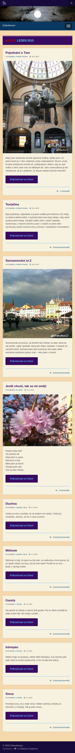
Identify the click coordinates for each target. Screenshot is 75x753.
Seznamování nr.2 (18, 260)
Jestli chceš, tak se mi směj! (25, 386)
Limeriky (19, 604)
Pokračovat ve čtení (21, 179)
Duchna (11, 503)
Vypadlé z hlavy (21, 507)
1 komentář (65, 191)
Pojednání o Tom (17, 52)
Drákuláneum (9, 25)
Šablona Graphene (29, 749)
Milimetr (11, 550)
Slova (9, 694)
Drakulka (11, 56)
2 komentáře (64, 490)
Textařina (12, 204)
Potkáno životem (22, 56)
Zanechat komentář (61, 247)
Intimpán (11, 647)
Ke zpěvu (19, 390)
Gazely (10, 600)
